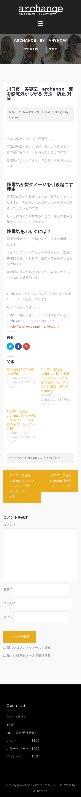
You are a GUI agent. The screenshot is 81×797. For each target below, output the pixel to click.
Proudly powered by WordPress (28, 785)
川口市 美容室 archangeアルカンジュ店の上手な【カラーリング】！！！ (22, 486)
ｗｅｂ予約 (31, 49)
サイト (8, 617)
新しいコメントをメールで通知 (29, 647)
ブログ (53, 49)
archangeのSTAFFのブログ (43, 457)
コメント (9, 524)
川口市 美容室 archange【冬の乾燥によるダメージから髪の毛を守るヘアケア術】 (21, 420)
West (67, 785)
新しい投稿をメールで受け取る (29, 655)
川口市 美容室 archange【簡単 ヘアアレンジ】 (62, 481)
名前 (7, 589)
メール (9, 603)
